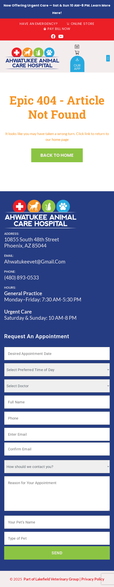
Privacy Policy (92, 579)
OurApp (77, 67)
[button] (108, 58)
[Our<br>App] (77, 59)
